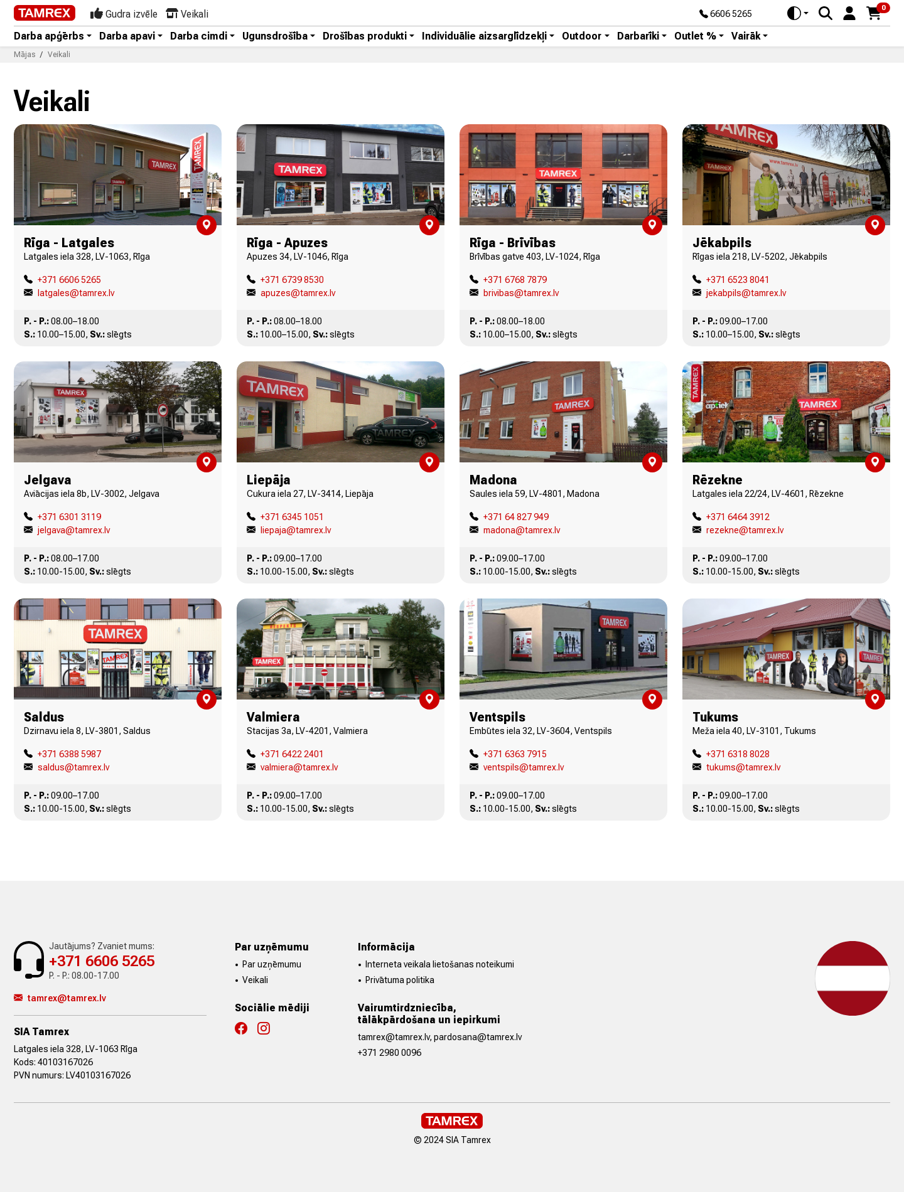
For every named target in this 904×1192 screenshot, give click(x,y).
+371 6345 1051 (285, 517)
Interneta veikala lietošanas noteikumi (439, 964)
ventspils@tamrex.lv (517, 767)
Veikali (255, 980)
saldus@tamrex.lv (66, 767)
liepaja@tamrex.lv (289, 530)
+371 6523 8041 (731, 280)
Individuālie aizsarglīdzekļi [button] (484, 36)
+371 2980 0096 (389, 1053)
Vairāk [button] (745, 36)
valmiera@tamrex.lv (292, 767)
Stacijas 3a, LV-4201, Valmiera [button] (307, 731)
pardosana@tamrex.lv (478, 1037)
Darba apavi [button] (127, 36)
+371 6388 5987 (62, 754)
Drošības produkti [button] (365, 36)
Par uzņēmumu (271, 964)
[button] (849, 12)
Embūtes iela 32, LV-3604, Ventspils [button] (541, 731)
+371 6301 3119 (62, 517)
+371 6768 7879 (508, 280)
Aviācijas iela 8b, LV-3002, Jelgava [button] (91, 494)
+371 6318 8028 (731, 754)
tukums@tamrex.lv (736, 767)
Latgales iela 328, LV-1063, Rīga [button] (87, 257)
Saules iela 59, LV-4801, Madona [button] (535, 494)
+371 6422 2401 (285, 754)
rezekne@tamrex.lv (737, 530)
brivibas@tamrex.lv (514, 293)
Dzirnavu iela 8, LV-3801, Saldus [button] (87, 731)
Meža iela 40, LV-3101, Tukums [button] (754, 731)
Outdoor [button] (581, 36)
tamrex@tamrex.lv (60, 998)
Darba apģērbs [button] (49, 36)
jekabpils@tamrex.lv (739, 293)
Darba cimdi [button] (198, 36)
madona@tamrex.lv (515, 530)
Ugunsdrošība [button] (275, 36)
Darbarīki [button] (638, 36)
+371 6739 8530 (285, 280)
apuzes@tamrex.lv (291, 293)
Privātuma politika (399, 980)
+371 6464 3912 (731, 517)
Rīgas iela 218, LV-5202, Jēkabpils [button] (759, 257)
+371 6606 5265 (62, 280)
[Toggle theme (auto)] (798, 13)
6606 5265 (725, 14)
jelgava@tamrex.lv (67, 530)
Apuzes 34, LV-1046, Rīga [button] (297, 257)
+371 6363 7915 (508, 754)
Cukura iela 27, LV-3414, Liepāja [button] (310, 494)
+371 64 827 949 (509, 517)
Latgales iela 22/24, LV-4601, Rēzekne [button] (768, 494)
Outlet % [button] (695, 36)
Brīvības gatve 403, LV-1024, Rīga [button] (535, 257)
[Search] (825, 13)
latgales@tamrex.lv (69, 293)
